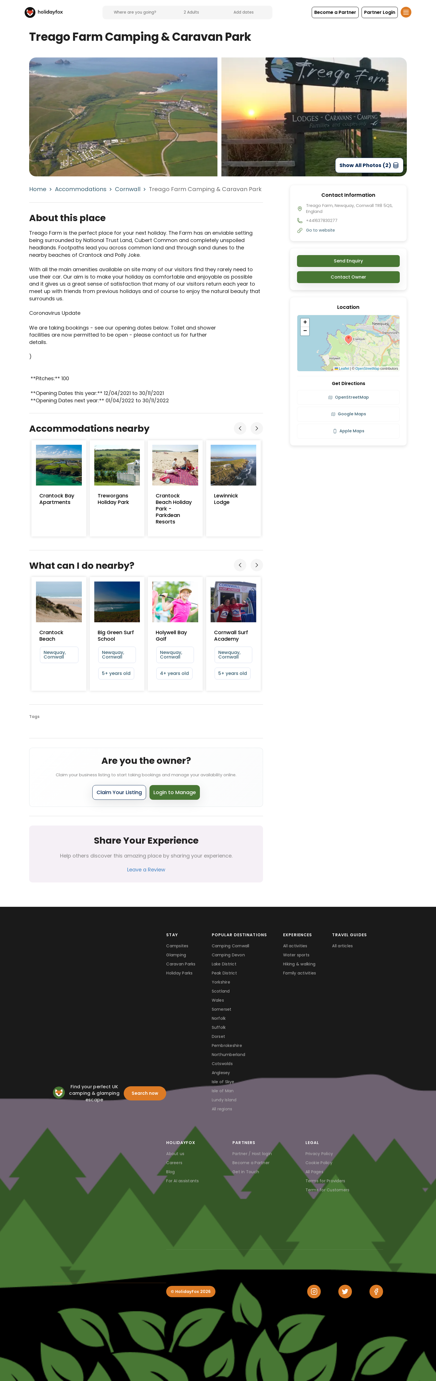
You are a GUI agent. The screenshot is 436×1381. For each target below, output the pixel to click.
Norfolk (219, 1018)
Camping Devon (228, 955)
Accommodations (80, 189)
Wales (218, 1000)
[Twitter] (345, 1291)
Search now (145, 1093)
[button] (335, 12)
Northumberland (228, 1054)
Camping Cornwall (230, 946)
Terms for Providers (325, 1181)
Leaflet (342, 369)
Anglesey (221, 1073)
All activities (295, 946)
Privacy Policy (319, 1153)
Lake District (224, 964)
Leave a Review (146, 869)
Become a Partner (251, 1163)
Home (37, 189)
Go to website (320, 230)
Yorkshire (221, 982)
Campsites (177, 946)
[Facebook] (376, 1291)
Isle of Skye (223, 1082)
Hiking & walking (299, 964)
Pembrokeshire (227, 1045)
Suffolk (219, 1027)
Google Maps (348, 414)
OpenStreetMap (367, 369)
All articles (342, 946)
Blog (170, 1172)
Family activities (299, 973)
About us (175, 1153)
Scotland (221, 991)
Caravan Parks (180, 964)
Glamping (176, 955)
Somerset (222, 1009)
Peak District (224, 973)
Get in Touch (245, 1172)
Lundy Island (224, 1100)
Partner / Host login (252, 1153)
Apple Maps (348, 431)
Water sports (296, 955)
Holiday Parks (179, 973)
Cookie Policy (318, 1163)
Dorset (218, 1036)
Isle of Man (223, 1091)
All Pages (314, 1172)
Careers (174, 1163)
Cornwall (127, 189)
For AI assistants (182, 1181)
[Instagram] (314, 1291)
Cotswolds (222, 1063)
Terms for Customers (327, 1190)
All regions (222, 1109)
